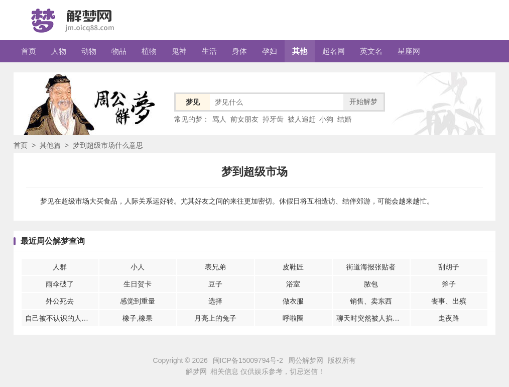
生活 (209, 51)
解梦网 (196, 371)
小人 (138, 267)
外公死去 (60, 301)
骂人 (219, 119)
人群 (60, 267)
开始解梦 (363, 102)
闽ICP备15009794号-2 (248, 360)
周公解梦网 (305, 360)
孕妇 (269, 51)
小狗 (326, 119)
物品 (118, 51)
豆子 (215, 284)
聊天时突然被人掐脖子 (371, 318)
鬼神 (179, 51)
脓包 (371, 284)
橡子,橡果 (137, 318)
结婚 (344, 119)
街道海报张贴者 (371, 267)
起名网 (333, 51)
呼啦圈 (293, 318)
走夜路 (448, 318)
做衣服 (293, 301)
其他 (299, 51)
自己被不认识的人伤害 (60, 318)
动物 (88, 51)
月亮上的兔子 (215, 318)
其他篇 (50, 145)
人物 (58, 51)
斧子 (449, 284)
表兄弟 (215, 267)
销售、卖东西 (371, 301)
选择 (215, 301)
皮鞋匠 (293, 267)
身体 (239, 51)
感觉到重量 (137, 301)
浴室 (293, 284)
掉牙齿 (273, 119)
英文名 (371, 51)
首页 (28, 51)
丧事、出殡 (448, 301)
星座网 (409, 51)
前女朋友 (244, 119)
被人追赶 (302, 119)
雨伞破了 (60, 284)
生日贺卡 (137, 284)
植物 (149, 51)
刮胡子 (448, 267)
